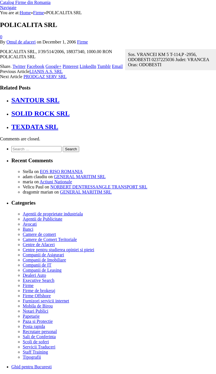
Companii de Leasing (42, 270)
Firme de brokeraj (39, 290)
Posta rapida (34, 326)
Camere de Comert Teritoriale (50, 239)
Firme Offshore (37, 295)
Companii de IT (37, 265)
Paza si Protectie (38, 321)
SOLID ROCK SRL (40, 113)
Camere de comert (39, 234)
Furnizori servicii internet (46, 300)
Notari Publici (35, 311)
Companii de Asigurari (43, 254)
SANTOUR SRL (35, 100)
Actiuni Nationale (56, 181)
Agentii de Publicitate (42, 219)
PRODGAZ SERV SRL (45, 76)
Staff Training (35, 352)
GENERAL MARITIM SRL (80, 176)
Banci (28, 229)
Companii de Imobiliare (44, 259)
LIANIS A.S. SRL (46, 71)
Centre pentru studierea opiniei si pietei (58, 249)
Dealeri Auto (34, 275)
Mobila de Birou (38, 306)
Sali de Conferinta (39, 336)
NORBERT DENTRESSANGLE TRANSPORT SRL (98, 186)
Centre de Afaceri (39, 244)
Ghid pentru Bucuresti (31, 366)
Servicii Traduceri (39, 346)
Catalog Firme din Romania (25, 2)
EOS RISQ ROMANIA (61, 171)
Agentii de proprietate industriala (53, 213)
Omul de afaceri (21, 42)
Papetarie (31, 316)
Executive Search (38, 280)
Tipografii (32, 357)
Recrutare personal (40, 331)
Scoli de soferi (36, 341)
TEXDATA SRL (34, 126)
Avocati (30, 224)
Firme (82, 42)
